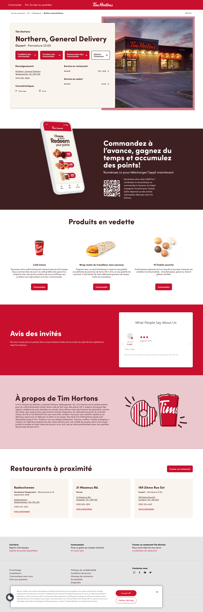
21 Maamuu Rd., (86, 498)
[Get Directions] (38, 72)
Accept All (126, 593)
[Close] (157, 592)
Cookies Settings (126, 600)
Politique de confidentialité (83, 570)
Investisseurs (15, 573)
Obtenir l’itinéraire (101, 55)
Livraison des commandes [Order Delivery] (51, 55)
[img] (150, 572)
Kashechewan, (26, 500)
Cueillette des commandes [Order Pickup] (27, 55)
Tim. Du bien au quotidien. (38, 4)
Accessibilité (76, 579)
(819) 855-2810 (83, 504)
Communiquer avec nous (21, 576)
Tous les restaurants (18, 13)
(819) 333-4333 (145, 504)
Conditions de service (81, 573)
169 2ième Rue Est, (148, 498)
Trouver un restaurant (179, 468)
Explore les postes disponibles (23, 550)
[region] (86, 597)
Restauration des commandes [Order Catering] (77, 55)
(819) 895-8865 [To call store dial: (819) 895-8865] (22, 78)
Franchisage (15, 570)
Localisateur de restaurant (144, 550)
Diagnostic (76, 582)
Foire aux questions (18, 579)
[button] (10, 597)
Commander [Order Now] (39, 286)
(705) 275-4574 (21, 506)
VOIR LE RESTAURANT (22, 512)
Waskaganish (36, 13)
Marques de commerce (82, 576)
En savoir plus (77, 550)
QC (28, 13)
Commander (15, 4)
